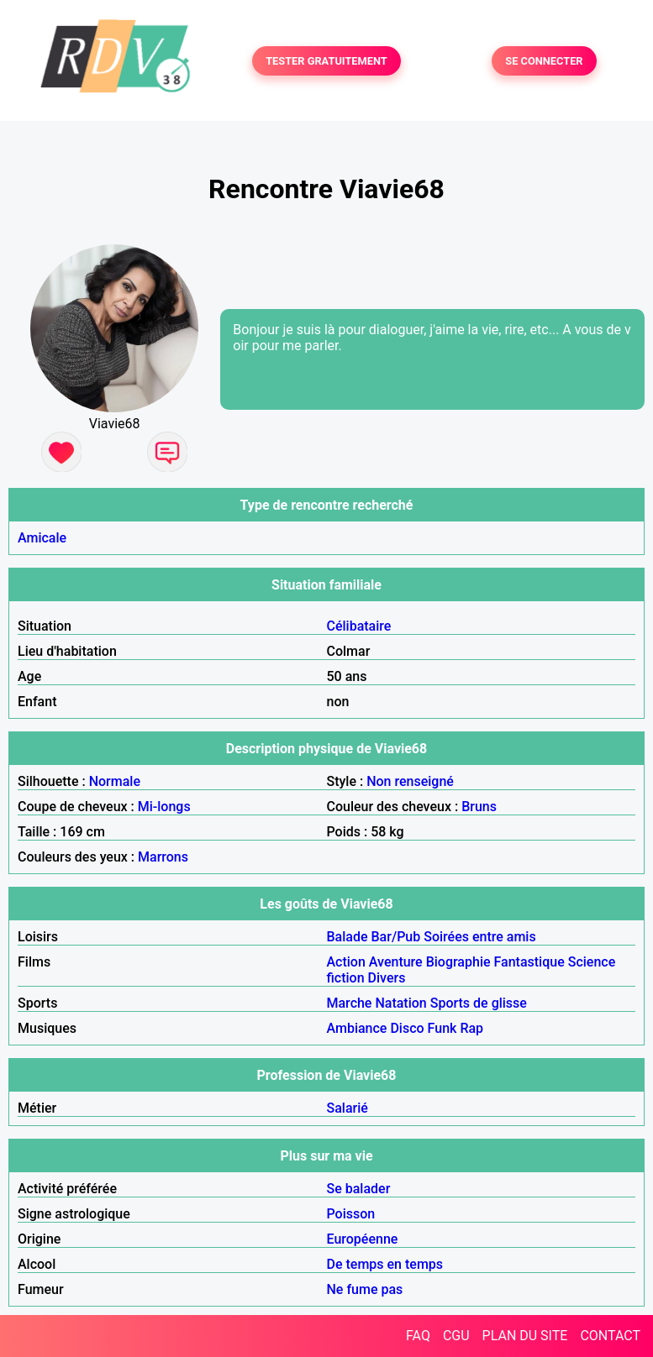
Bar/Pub (396, 937)
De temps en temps (385, 1264)
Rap (471, 1028)
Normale (114, 781)
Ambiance (357, 1028)
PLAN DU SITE (525, 1336)
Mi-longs (164, 807)
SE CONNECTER (543, 61)
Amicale (42, 538)
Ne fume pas (365, 1289)
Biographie (458, 962)
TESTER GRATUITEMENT (326, 61)
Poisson (351, 1214)
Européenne (362, 1239)
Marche (349, 1003)
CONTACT (610, 1336)
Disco (407, 1028)
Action (346, 962)
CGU (456, 1336)
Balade (347, 937)
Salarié (347, 1108)
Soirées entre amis (479, 937)
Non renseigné (410, 781)
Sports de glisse (478, 1003)
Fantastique (529, 962)
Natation (400, 1003)
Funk (442, 1028)
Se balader (359, 1189)
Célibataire (359, 626)
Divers (387, 978)
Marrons (163, 857)
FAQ (418, 1336)
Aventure (396, 962)
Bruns (479, 807)
